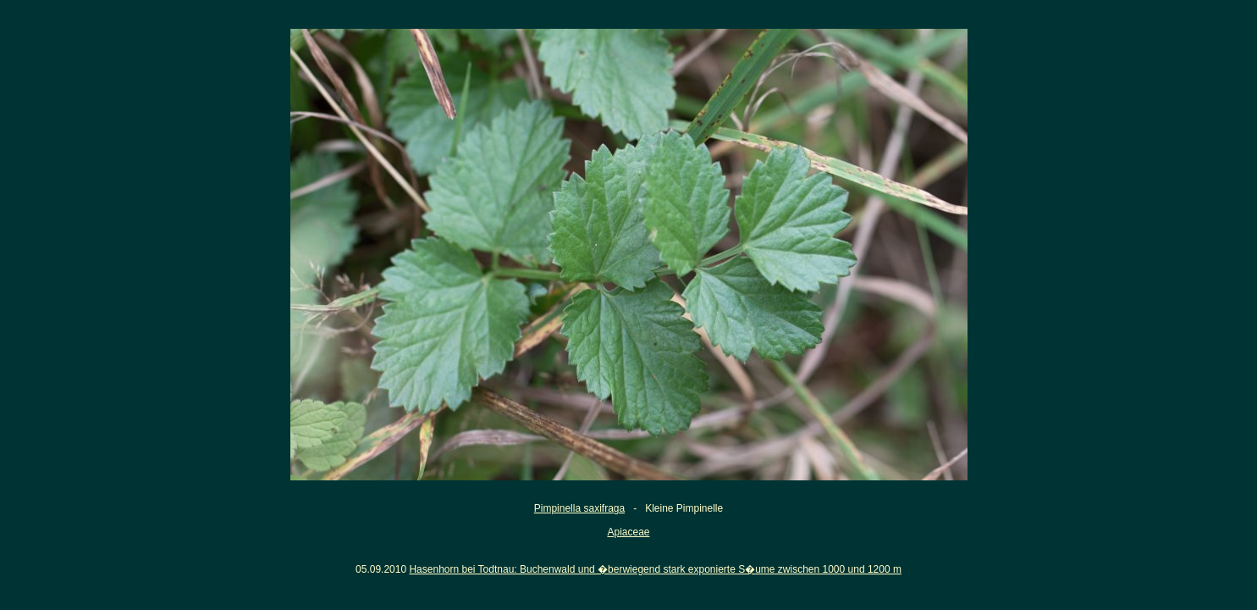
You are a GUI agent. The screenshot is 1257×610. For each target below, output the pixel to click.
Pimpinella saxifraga (579, 508)
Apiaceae (628, 532)
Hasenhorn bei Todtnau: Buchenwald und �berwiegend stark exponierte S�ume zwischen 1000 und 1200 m (655, 569)
